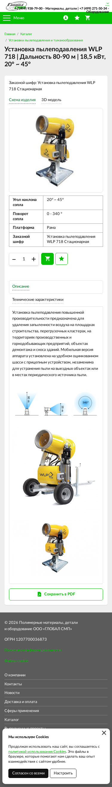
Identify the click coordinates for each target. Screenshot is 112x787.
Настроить (63, 773)
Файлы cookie (16, 661)
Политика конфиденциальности (32, 650)
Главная (9, 34)
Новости (11, 693)
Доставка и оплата (20, 702)
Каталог (26, 34)
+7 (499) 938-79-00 (28, 8)
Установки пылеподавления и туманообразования (46, 40)
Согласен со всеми (28, 773)
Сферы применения (21, 711)
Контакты (13, 684)
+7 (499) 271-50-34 (93, 8)
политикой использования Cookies (37, 751)
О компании (14, 675)
